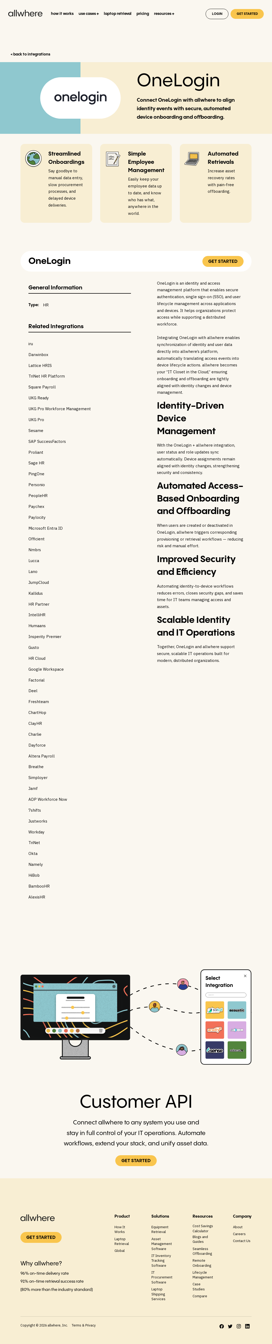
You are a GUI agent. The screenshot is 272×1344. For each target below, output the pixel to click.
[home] (26, 14)
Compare (200, 1296)
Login (217, 14)
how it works (62, 14)
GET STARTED (247, 14)
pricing (143, 14)
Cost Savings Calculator (203, 1228)
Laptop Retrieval (121, 1241)
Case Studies (199, 1286)
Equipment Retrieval (159, 1229)
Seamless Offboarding (202, 1251)
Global (119, 1250)
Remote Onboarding (202, 1263)
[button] (88, 13)
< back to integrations (30, 54)
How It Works (119, 1229)
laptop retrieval (117, 14)
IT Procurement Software (161, 1277)
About (238, 1227)
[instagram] (239, 1326)
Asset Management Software (161, 1243)
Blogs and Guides (200, 1239)
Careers (239, 1233)
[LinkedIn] (247, 1326)
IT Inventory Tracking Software (161, 1260)
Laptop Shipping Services (158, 1294)
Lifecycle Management (203, 1275)
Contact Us (241, 1240)
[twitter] (230, 1326)
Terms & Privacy (84, 1325)
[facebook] (222, 1326)
